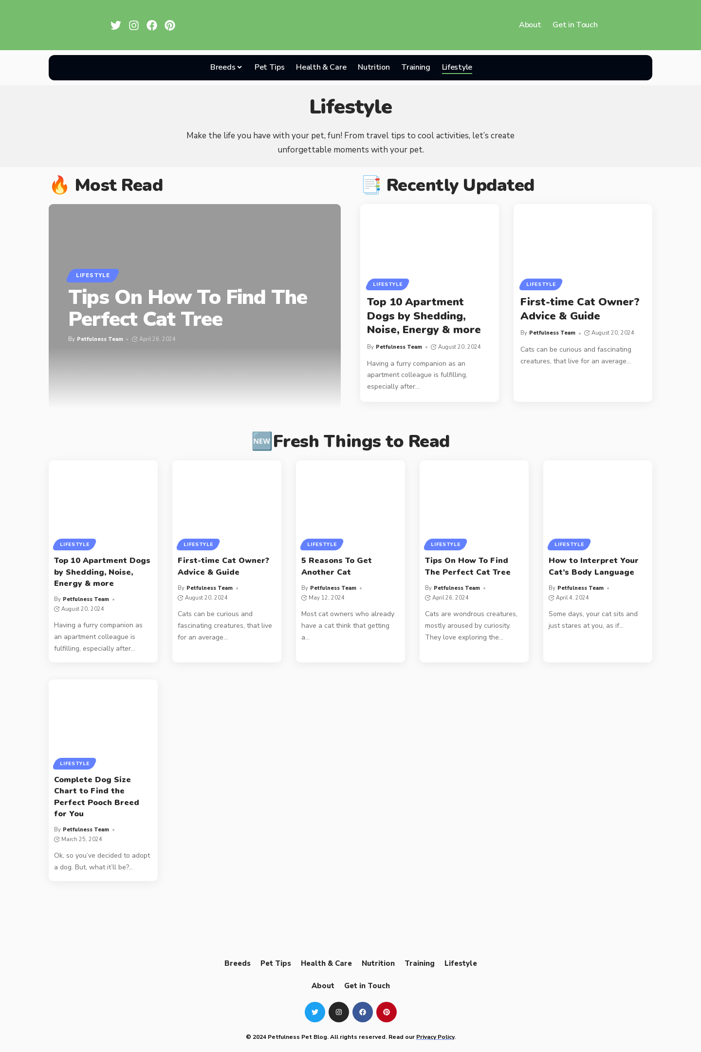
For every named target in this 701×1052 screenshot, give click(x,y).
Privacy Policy (435, 1037)
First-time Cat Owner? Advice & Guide (580, 309)
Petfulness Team (100, 339)
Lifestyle (93, 275)
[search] (489, 67)
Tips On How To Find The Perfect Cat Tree (187, 308)
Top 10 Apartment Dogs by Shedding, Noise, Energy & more (424, 316)
